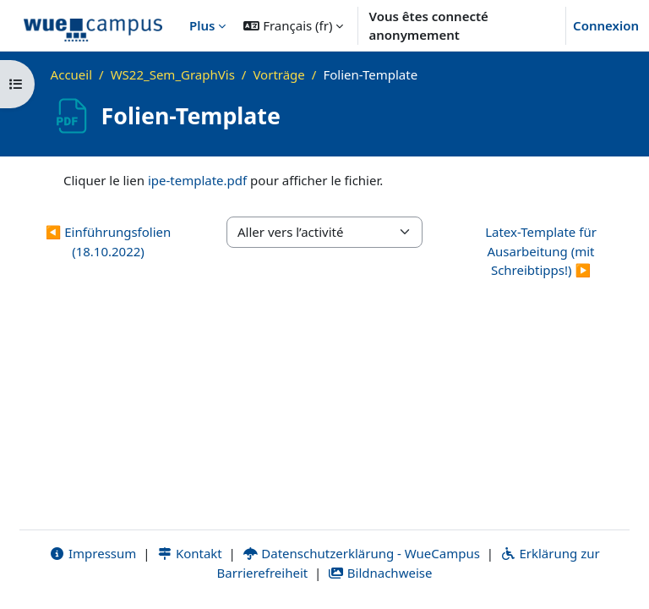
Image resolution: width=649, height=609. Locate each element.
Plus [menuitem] (202, 25)
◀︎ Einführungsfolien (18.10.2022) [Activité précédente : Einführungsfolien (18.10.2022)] (109, 241)
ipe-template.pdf (197, 180)
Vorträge (278, 74)
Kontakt (189, 553)
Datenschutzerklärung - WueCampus (361, 553)
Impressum (92, 553)
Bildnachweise (380, 572)
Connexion (606, 25)
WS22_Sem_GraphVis (173, 74)
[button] (293, 25)
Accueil (71, 74)
